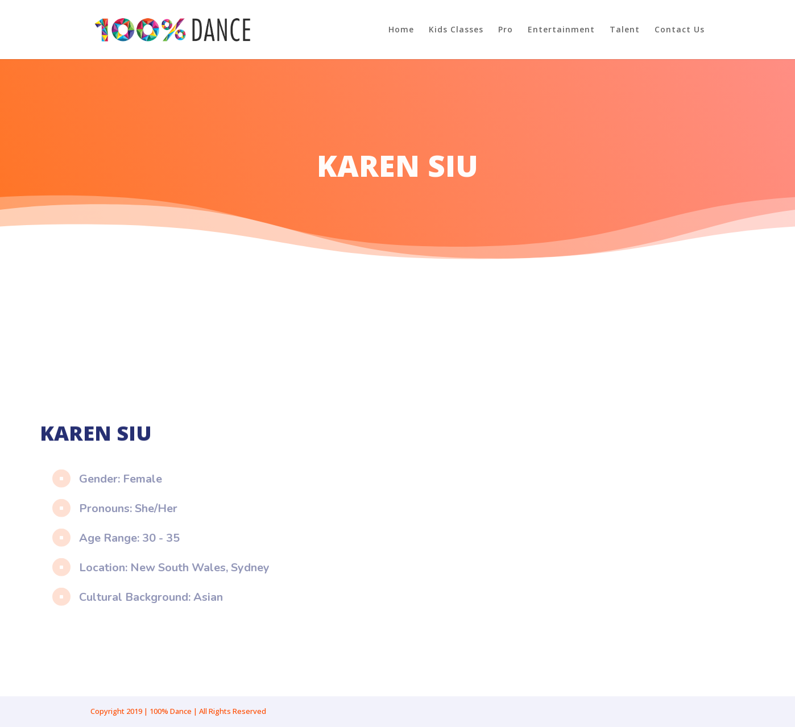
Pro (505, 30)
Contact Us (680, 30)
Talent (625, 30)
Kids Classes (456, 30)
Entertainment (561, 30)
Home (401, 30)
